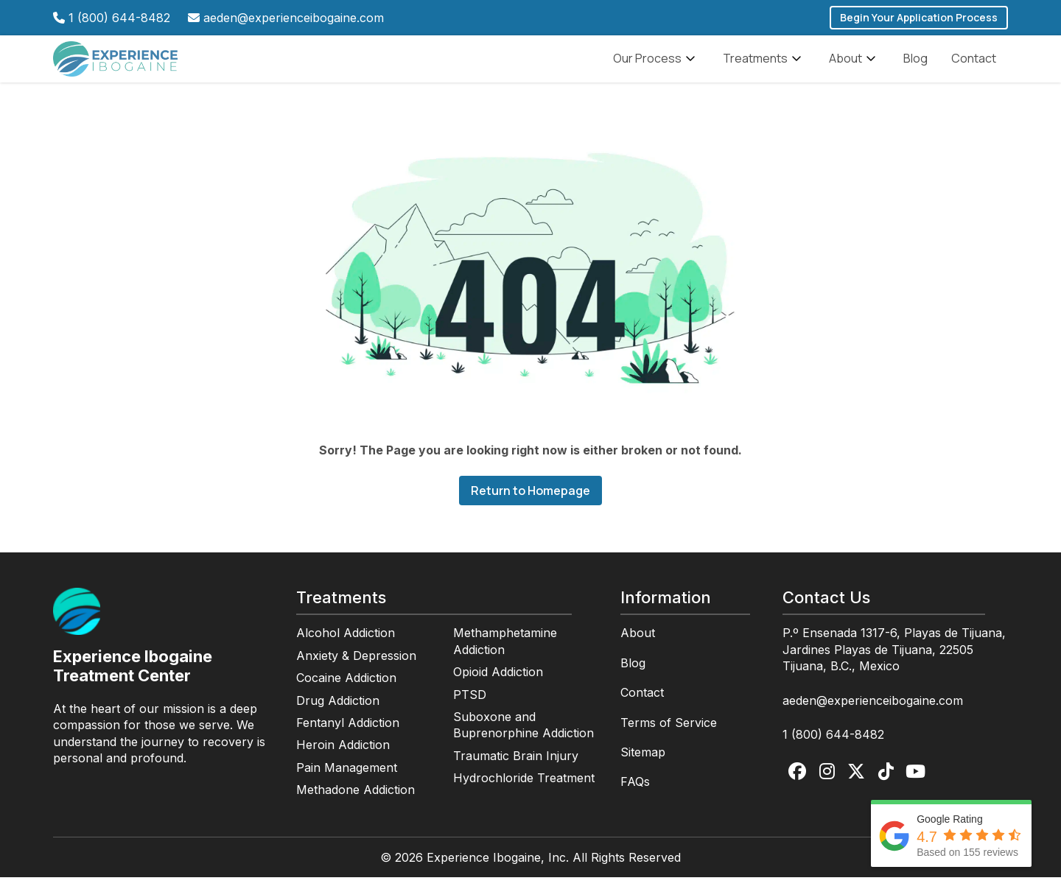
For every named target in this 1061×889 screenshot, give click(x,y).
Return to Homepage (530, 502)
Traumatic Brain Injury (515, 767)
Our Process (656, 65)
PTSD (469, 706)
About (854, 65)
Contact (973, 64)
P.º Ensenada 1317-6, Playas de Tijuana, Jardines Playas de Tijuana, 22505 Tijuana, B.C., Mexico (894, 661)
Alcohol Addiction (345, 644)
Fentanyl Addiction (347, 734)
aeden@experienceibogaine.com (293, 17)
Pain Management (346, 779)
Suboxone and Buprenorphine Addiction (523, 736)
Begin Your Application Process (919, 17)
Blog (915, 64)
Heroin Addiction (343, 756)
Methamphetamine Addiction (505, 652)
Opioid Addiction (498, 683)
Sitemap (642, 763)
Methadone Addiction (355, 801)
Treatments (764, 65)
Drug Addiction (337, 712)
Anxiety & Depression (356, 667)
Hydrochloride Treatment (524, 789)
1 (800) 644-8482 (119, 17)
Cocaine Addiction (346, 689)
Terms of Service (668, 734)
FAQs (635, 793)
